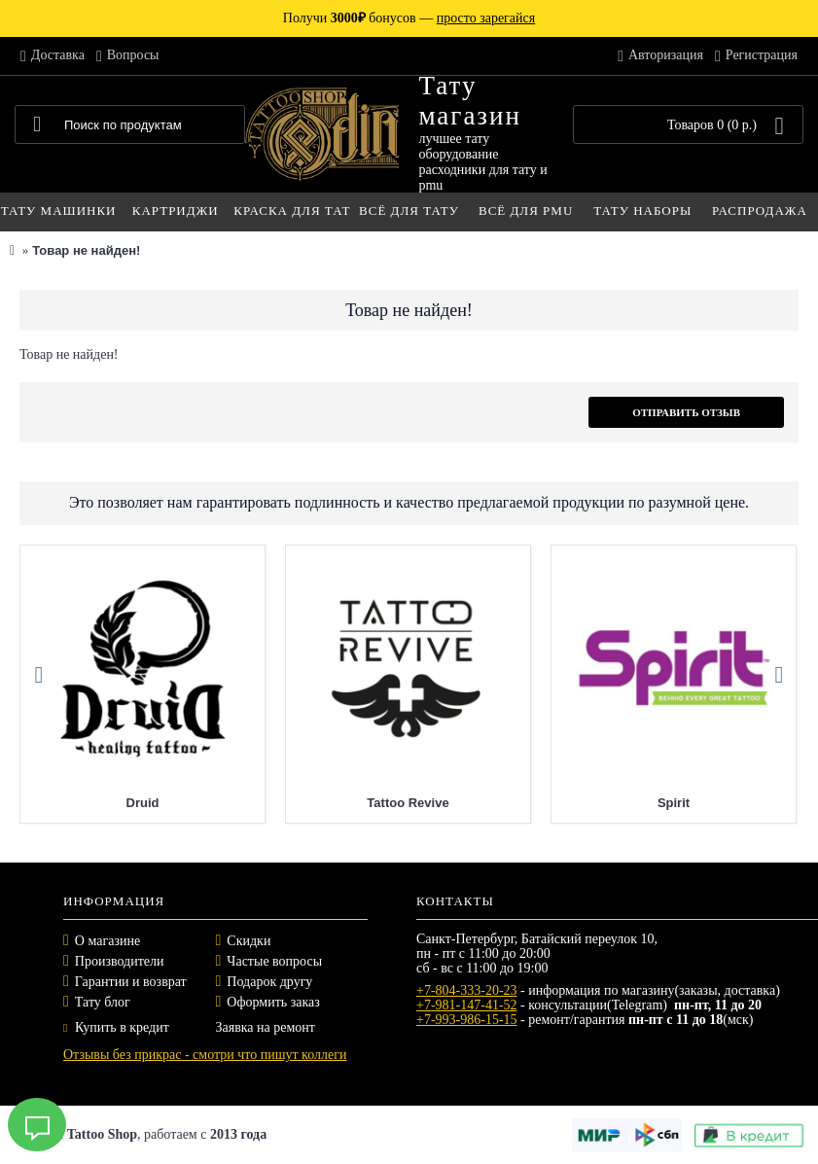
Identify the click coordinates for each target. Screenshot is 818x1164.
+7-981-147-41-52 (466, 1005)
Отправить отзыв (686, 412)
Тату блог (102, 1002)
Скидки (248, 941)
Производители (119, 961)
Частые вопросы (274, 961)
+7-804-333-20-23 (466, 990)
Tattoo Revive (407, 802)
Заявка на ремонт (265, 1027)
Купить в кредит (116, 1027)
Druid (143, 802)
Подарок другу (269, 981)
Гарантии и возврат (131, 981)
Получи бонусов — (409, 18)
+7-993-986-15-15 (466, 1019)
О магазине (107, 941)
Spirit (674, 802)
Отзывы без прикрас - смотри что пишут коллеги (204, 1054)
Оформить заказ (273, 1002)
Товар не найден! (86, 250)
